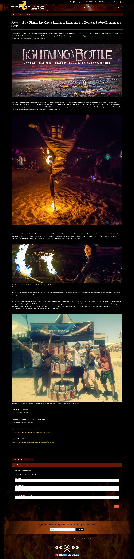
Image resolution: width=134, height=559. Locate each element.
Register (109, 2)
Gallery (91, 7)
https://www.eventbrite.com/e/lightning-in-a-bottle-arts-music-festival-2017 (33, 442)
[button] (122, 7)
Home (76, 7)
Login (103, 2)
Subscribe (80, 529)
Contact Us (68, 538)
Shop (83, 7)
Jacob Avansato (19, 286)
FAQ (117, 7)
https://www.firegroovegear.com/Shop (22, 422)
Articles (28, 14)
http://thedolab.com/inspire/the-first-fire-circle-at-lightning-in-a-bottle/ (32, 432)
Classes (46, 538)
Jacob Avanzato (19, 228)
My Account (115, 2)
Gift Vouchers (91, 538)
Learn (110, 7)
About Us (101, 7)
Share (14, 459)
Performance (53, 538)
